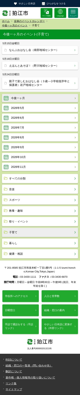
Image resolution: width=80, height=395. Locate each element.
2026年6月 (17, 117)
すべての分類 (17, 178)
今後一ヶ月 (18, 98)
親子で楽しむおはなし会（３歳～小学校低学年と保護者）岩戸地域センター (39, 83)
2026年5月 (17, 107)
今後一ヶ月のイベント (15, 25)
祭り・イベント (18, 221)
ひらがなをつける (56, 3)
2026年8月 (17, 137)
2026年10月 (18, 157)
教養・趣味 (16, 210)
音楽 (12, 189)
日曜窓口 (10, 310)
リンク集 (11, 383)
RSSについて (14, 359)
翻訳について (14, 371)
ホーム (6, 21)
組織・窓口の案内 (54, 310)
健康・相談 (16, 253)
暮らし (13, 243)
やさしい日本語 (27, 3)
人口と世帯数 (52, 296)
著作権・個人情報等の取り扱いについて (30, 377)
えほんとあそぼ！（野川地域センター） (34, 65)
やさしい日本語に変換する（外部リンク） (58, 326)
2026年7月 (17, 127)
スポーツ (14, 199)
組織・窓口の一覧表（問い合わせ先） (29, 365)
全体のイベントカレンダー (29, 21)
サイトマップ (14, 389)
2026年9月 (17, 147)
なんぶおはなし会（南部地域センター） (34, 49)
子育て (13, 232)
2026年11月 (18, 166)
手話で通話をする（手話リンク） (19, 326)
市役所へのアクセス (16, 296)
